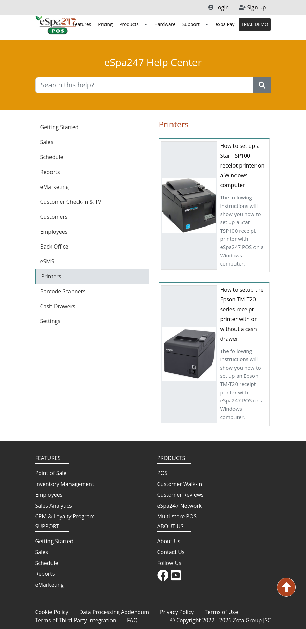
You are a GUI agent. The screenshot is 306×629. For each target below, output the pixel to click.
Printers (51, 276)
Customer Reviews (180, 494)
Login (218, 7)
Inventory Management (64, 484)
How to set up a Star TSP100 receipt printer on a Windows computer (242, 165)
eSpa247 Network (179, 505)
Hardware (165, 24)
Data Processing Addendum (114, 612)
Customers (54, 216)
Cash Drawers (57, 306)
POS (162, 473)
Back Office (54, 246)
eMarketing (54, 187)
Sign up (252, 7)
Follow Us (169, 563)
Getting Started (59, 127)
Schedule (51, 157)
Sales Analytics (53, 505)
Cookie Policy (51, 612)
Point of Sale (51, 473)
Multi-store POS (177, 516)
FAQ (132, 620)
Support (195, 24)
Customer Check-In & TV (70, 201)
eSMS (47, 261)
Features (82, 24)
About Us (169, 541)
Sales (46, 142)
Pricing (105, 24)
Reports (50, 172)
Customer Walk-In (179, 484)
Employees (54, 231)
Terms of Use (221, 612)
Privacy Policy (177, 612)
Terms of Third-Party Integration (75, 620)
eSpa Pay (224, 24)
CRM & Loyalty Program (65, 516)
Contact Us (171, 552)
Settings (50, 321)
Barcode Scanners (63, 291)
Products (133, 24)
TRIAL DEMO (254, 24)
